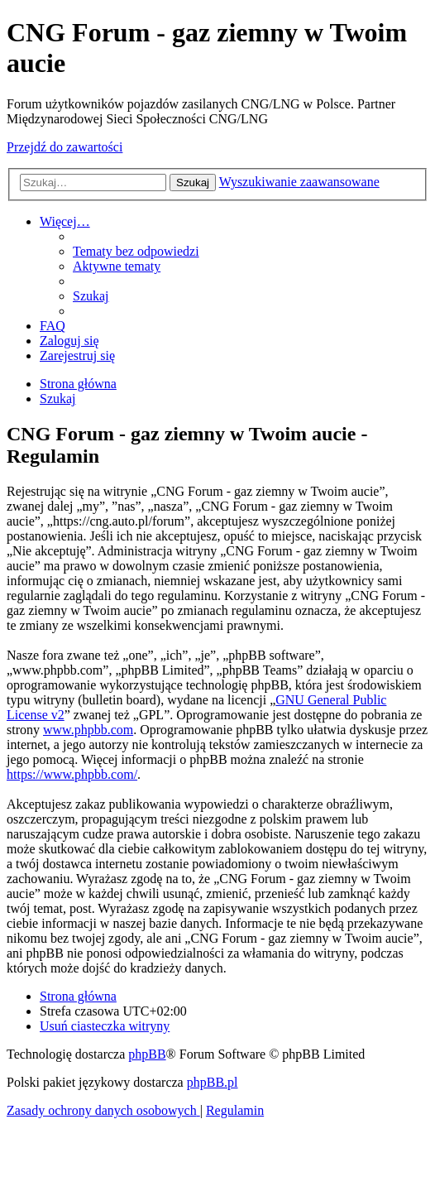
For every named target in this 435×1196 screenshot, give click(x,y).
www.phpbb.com (88, 730)
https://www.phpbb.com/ (72, 774)
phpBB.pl (212, 1082)
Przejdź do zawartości (64, 147)
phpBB (146, 1054)
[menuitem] (136, 251)
